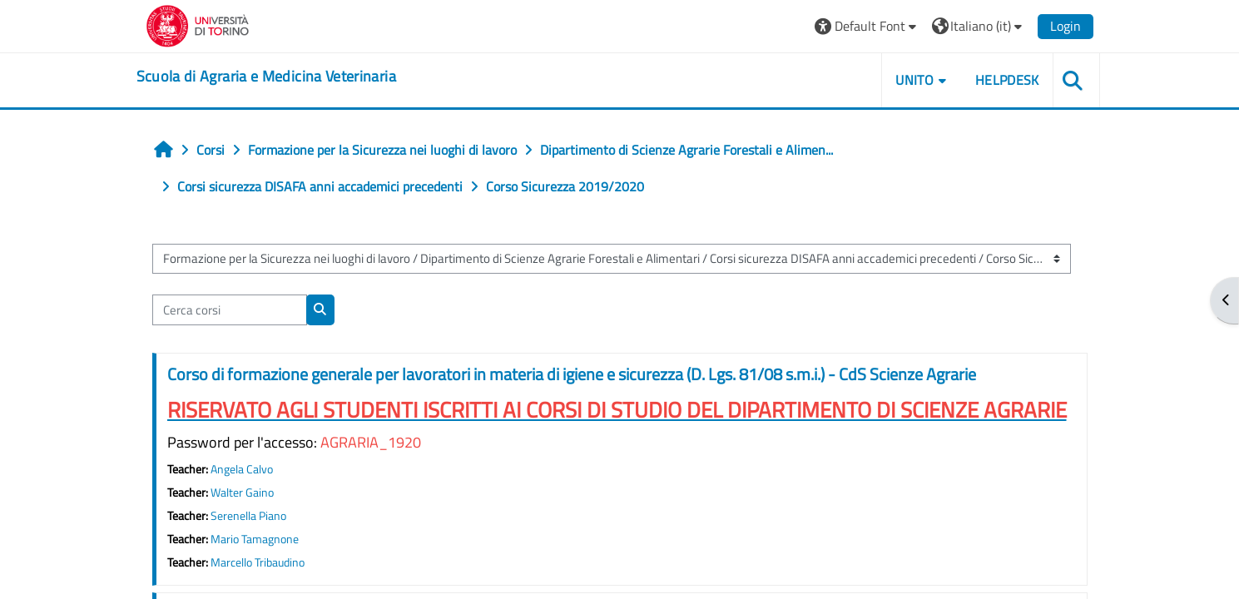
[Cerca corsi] (229, 310)
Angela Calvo (242, 469)
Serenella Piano (248, 516)
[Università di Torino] (198, 24)
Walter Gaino (242, 492)
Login (1065, 26)
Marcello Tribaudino (258, 562)
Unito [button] (914, 80)
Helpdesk (1007, 80)
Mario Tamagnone (255, 539)
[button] (867, 26)
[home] (266, 76)
